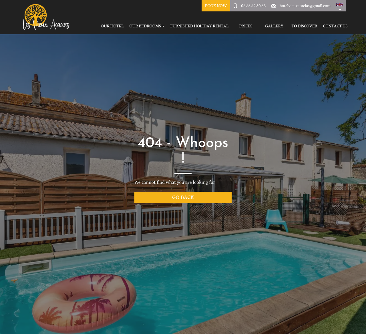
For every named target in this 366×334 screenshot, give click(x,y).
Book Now (216, 5)
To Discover (304, 26)
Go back (183, 196)
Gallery (274, 26)
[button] (339, 6)
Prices (245, 26)
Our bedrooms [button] (146, 26)
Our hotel (112, 26)
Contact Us (335, 26)
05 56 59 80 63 (253, 5)
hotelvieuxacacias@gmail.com (305, 5)
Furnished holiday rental (199, 26)
